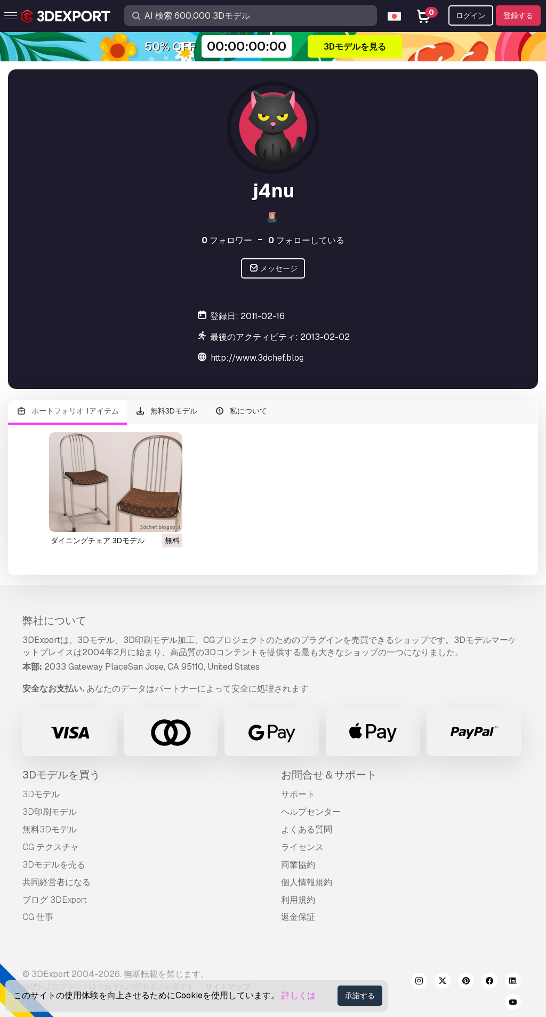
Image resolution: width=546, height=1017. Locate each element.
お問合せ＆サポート (329, 775)
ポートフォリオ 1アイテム (67, 411)
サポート (298, 794)
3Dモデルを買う (61, 775)
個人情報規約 (306, 882)
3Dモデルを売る (53, 864)
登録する (518, 15)
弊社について (54, 620)
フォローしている (306, 240)
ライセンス (302, 847)
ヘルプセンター (311, 811)
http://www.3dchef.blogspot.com (275, 357)
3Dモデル (41, 794)
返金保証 (298, 917)
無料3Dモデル (166, 411)
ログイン (471, 15)
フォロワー (227, 240)
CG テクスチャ (50, 847)
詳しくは (299, 995)
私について (240, 411)
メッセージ (273, 269)
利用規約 (298, 899)
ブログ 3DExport (54, 899)
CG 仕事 (37, 917)
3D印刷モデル (49, 811)
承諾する (360, 995)
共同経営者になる (56, 882)
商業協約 (298, 864)
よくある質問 (306, 829)
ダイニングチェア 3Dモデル (97, 540)
